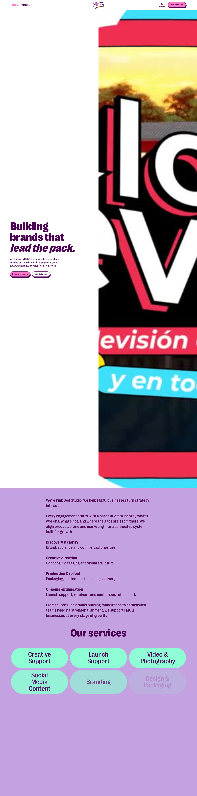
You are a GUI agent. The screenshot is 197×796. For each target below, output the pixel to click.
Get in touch (177, 4)
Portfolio (25, 5)
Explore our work (20, 274)
